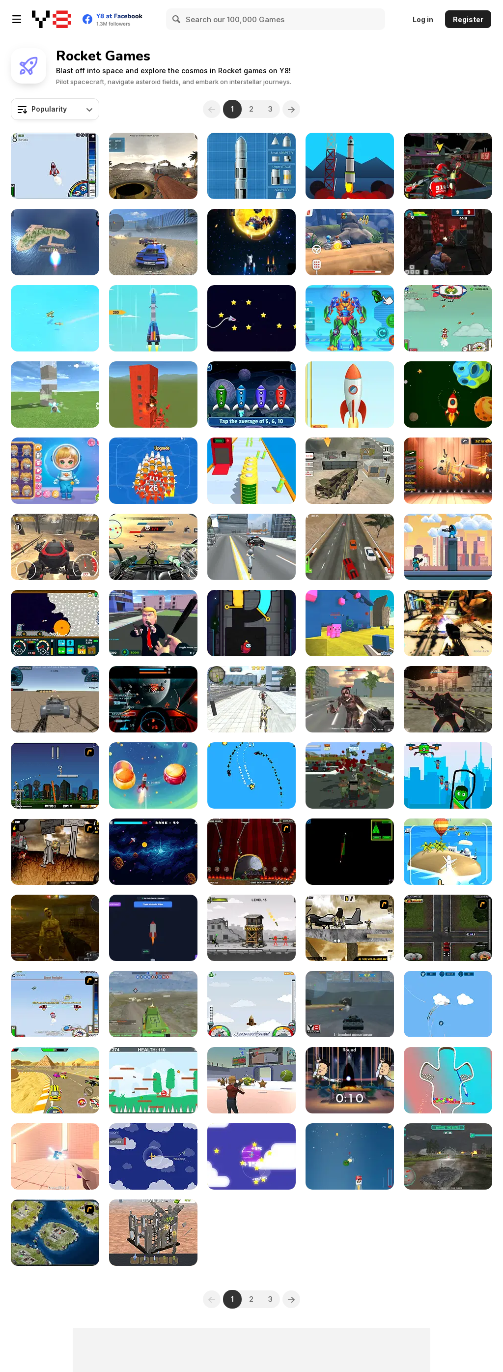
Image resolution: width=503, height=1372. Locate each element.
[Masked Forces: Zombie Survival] (350, 699)
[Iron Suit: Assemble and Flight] (350, 318)
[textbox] (55, 109)
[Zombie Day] (55, 928)
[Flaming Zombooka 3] (251, 851)
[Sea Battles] (350, 1004)
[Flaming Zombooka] (55, 775)
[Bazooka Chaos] (251, 928)
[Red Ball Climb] (153, 1080)
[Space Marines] (448, 623)
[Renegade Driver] (350, 547)
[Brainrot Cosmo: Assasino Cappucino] (153, 775)
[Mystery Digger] (55, 623)
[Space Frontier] (350, 166)
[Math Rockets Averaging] (251, 394)
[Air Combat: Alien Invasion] (350, 851)
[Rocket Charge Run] (251, 471)
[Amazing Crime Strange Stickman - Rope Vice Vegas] (251, 547)
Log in (423, 19)
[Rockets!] (251, 775)
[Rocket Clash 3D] (448, 242)
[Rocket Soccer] (251, 1080)
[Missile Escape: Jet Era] (448, 1004)
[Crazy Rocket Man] (350, 1080)
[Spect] (251, 242)
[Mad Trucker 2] (448, 928)
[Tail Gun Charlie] (153, 547)
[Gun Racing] (55, 1080)
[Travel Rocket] (251, 318)
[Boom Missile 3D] (448, 851)
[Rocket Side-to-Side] (153, 851)
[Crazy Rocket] (448, 394)
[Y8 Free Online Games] (51, 19)
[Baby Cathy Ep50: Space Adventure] (55, 471)
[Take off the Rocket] (350, 394)
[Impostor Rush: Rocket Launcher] (448, 547)
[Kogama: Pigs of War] (350, 623)
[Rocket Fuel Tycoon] (153, 928)
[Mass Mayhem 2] (350, 928)
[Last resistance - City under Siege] (350, 775)
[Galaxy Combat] (153, 699)
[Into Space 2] (55, 1004)
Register (468, 19)
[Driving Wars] (55, 699)
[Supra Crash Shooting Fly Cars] (153, 242)
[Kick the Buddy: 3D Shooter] (448, 471)
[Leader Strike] (153, 623)
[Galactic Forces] (448, 699)
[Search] (177, 19)
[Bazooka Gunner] (153, 166)
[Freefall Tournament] (448, 166)
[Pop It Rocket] (55, 1156)
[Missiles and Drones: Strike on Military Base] (55, 242)
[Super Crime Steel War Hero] (251, 699)
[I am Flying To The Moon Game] (251, 1004)
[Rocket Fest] (153, 471)
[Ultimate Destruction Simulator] (153, 394)
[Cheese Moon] (350, 1156)
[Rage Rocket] (55, 547)
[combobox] (55, 109)
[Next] (291, 109)
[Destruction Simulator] (55, 394)
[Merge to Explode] (153, 1232)
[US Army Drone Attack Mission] (350, 471)
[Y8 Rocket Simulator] (251, 166)
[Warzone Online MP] (153, 1004)
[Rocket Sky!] (153, 318)
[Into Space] (55, 166)
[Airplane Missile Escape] (55, 318)
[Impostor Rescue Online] (251, 623)
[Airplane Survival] (153, 1156)
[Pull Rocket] (448, 1080)
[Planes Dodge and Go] (251, 1156)
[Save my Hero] (448, 775)
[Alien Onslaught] (448, 1156)
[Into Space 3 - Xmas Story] (448, 318)
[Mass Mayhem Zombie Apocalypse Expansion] (55, 851)
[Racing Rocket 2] (350, 242)
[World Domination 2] (55, 1232)
